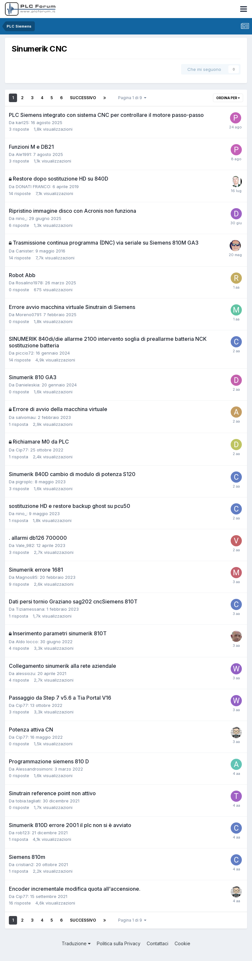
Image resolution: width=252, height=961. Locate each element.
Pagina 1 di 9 (132, 97)
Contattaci (157, 943)
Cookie (182, 943)
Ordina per (228, 98)
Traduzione (76, 943)
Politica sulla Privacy (118, 943)
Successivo (83, 97)
